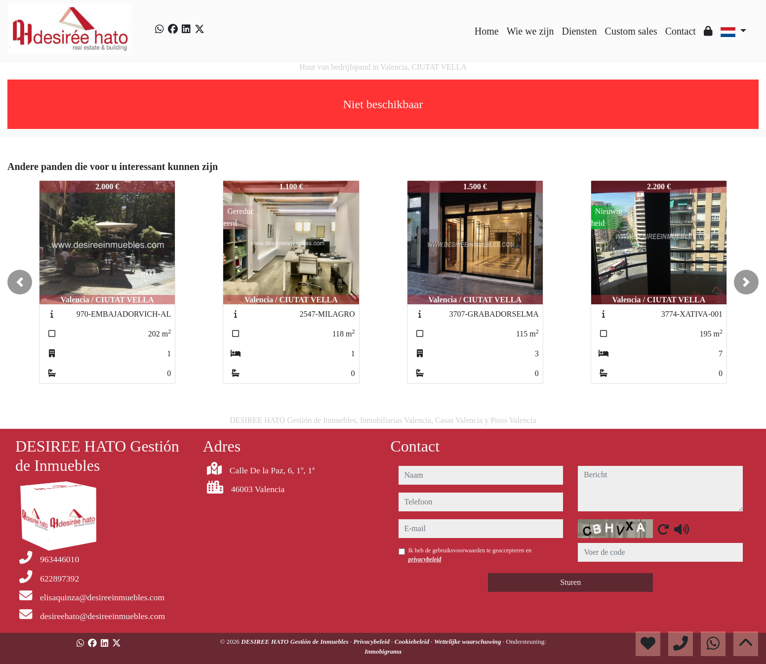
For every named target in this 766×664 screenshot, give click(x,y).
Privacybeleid (373, 641)
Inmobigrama (383, 651)
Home (487, 31)
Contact (680, 31)
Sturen (570, 582)
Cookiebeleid (413, 641)
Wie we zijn (530, 31)
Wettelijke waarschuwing (468, 641)
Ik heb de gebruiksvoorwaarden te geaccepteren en (470, 555)
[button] (19, 282)
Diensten (579, 31)
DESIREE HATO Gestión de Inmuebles (295, 641)
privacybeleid (425, 559)
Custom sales (631, 31)
